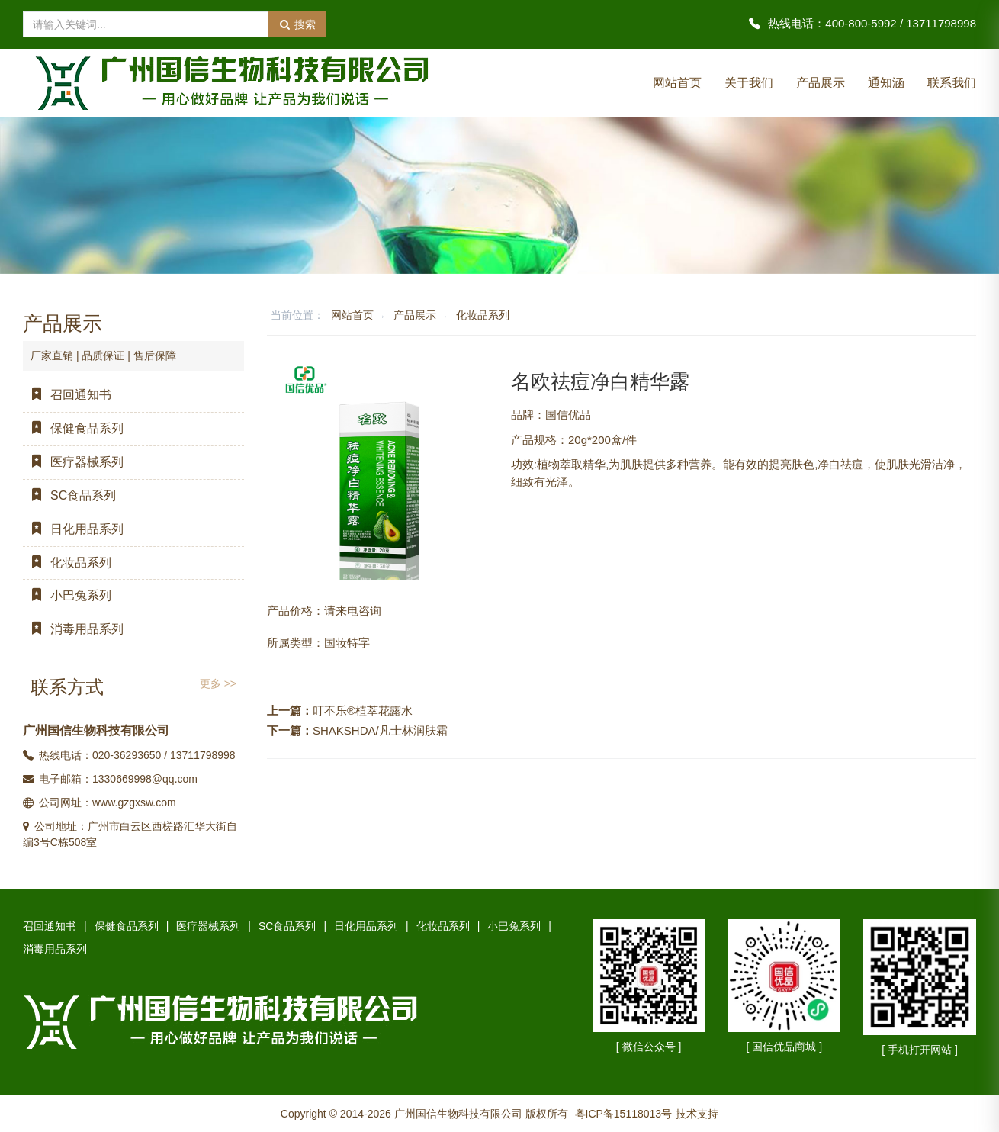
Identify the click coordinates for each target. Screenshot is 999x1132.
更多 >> (218, 683)
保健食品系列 (73, 428)
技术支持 (697, 1114)
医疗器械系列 (73, 461)
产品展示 (820, 82)
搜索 (296, 24)
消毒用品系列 (73, 628)
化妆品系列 (482, 315)
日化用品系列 (73, 529)
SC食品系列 (69, 495)
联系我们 (951, 82)
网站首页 (677, 82)
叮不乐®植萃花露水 (363, 710)
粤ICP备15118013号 (624, 1114)
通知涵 (886, 82)
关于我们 (748, 82)
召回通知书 (67, 394)
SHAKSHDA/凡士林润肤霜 (380, 730)
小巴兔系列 (67, 595)
